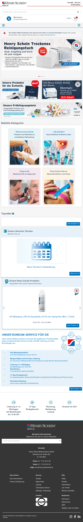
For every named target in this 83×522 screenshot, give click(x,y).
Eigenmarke (40, 482)
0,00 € (69, 18)
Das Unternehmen (16, 479)
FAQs (63, 479)
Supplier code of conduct (70, 508)
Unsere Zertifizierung (17, 482)
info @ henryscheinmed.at (44, 467)
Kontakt (64, 482)
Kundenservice (50, 35)
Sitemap (5, 517)
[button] (38, 76)
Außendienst (66, 485)
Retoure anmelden (68, 491)
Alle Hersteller (73, 224)
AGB (63, 505)
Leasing (38, 485)
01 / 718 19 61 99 (44, 461)
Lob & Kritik (65, 488)
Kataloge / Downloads (43, 491)
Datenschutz (66, 502)
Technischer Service (43, 488)
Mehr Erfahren (75, 388)
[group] (41, 58)
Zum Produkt (72, 325)
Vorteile (38, 479)
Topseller (7, 213)
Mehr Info (74, 273)
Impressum (65, 499)
